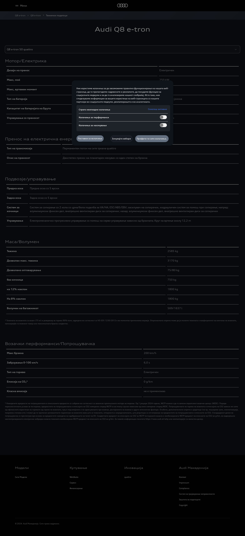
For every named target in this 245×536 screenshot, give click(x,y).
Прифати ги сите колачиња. (152, 138)
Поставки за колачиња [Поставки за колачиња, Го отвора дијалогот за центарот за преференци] (90, 138)
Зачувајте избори (121, 138)
